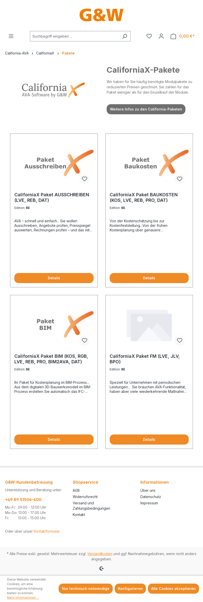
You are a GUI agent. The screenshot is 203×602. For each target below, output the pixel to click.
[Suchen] (125, 36)
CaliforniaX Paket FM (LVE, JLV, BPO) (145, 358)
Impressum (149, 503)
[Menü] (11, 36)
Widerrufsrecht (85, 497)
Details (54, 278)
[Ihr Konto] (161, 36)
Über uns (147, 490)
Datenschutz (150, 497)
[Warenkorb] (182, 36)
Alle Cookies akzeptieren (173, 588)
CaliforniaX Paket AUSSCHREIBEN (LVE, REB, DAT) (51, 197)
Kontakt (79, 514)
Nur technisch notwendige (85, 588)
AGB (76, 490)
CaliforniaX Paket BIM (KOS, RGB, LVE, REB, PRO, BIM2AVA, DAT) (51, 358)
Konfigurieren (130, 588)
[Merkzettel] (149, 36)
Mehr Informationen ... (23, 597)
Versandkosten (99, 554)
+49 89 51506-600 (23, 499)
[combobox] (74, 36)
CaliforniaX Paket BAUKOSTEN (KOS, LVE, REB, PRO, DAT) (144, 197)
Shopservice (85, 482)
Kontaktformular (46, 531)
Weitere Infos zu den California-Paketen (146, 109)
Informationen (154, 482)
